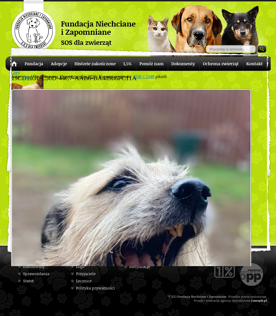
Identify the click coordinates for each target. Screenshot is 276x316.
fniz (26, 76)
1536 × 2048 (143, 76)
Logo (80, 266)
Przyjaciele (86, 273)
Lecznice (84, 281)
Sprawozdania (36, 273)
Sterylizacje (139, 266)
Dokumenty (34, 266)
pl (265, 300)
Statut (28, 281)
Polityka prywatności (95, 288)
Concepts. (257, 300)
